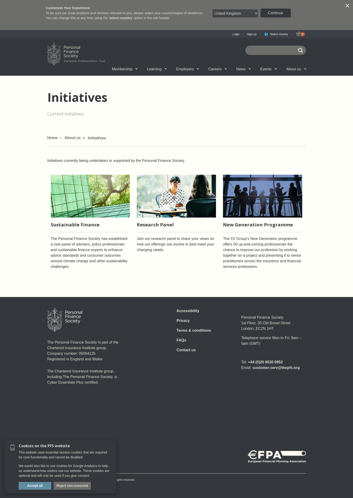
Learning (157, 69)
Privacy (183, 321)
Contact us (186, 350)
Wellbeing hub (257, 69)
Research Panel (155, 225)
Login (236, 34)
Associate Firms (103, 69)
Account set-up (169, 69)
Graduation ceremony (282, 69)
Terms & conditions (194, 330)
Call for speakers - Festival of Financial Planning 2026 (259, 69)
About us (296, 69)
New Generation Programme (258, 225)
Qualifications (100, 69)
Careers (217, 69)
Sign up (252, 34)
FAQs (181, 340)
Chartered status (70, 69)
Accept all (35, 486)
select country (120, 18)
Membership (125, 69)
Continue (275, 13)
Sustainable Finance (75, 225)
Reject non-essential (72, 486)
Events (268, 69)
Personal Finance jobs (230, 69)
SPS (204, 69)
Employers (187, 69)
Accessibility (188, 311)
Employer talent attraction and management (172, 69)
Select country (279, 34)
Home (52, 138)
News (243, 69)
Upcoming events (100, 69)
